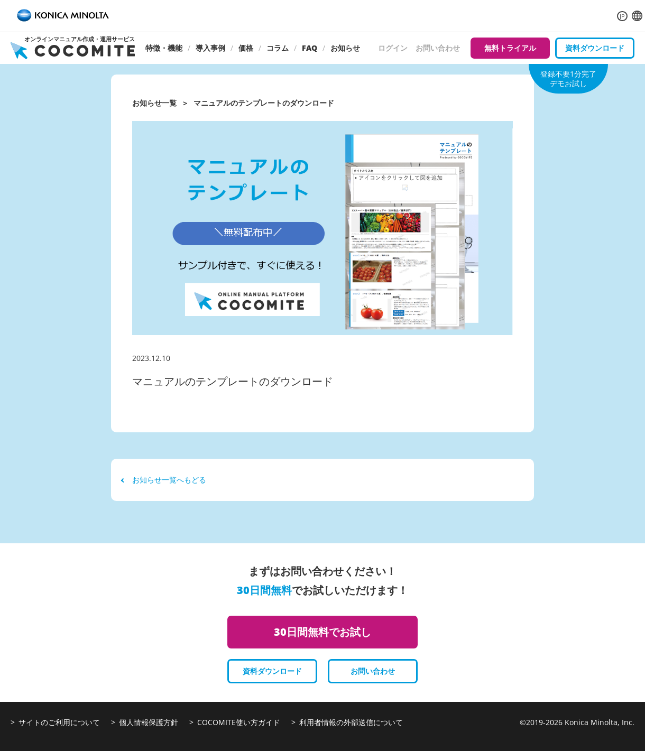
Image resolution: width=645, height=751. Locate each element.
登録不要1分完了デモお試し (568, 78)
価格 (245, 48)
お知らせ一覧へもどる (164, 480)
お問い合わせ (438, 48)
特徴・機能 (163, 48)
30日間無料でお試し (322, 632)
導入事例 (210, 48)
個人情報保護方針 (148, 722)
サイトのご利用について (59, 722)
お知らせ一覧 (154, 103)
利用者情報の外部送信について (351, 722)
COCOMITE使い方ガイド (238, 722)
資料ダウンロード (594, 48)
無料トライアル (510, 48)
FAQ (309, 48)
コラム (277, 48)
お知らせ (345, 48)
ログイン (393, 48)
